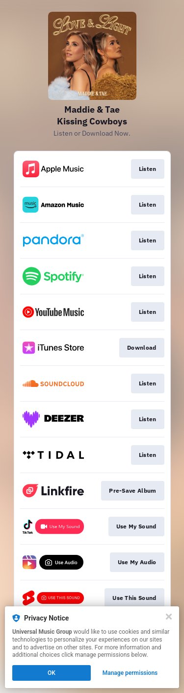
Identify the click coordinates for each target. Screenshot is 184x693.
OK (51, 672)
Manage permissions (130, 672)
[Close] (169, 616)
